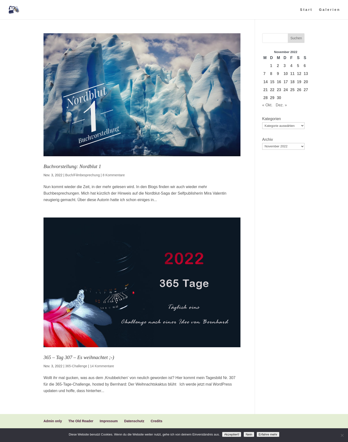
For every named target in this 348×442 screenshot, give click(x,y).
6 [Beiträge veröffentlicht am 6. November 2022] (305, 66)
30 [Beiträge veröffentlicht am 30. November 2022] (279, 98)
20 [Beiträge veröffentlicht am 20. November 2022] (306, 82)
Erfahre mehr (268, 434)
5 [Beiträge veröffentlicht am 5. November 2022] (298, 66)
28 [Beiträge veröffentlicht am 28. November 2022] (265, 98)
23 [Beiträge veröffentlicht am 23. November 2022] (279, 90)
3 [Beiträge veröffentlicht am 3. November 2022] (284, 66)
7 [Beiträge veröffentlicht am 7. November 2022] (264, 74)
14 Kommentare (102, 366)
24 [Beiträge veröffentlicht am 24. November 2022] (285, 90)
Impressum (109, 421)
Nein (249, 434)
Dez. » (281, 105)
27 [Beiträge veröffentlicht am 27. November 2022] (306, 90)
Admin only (53, 421)
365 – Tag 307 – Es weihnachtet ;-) (79, 357)
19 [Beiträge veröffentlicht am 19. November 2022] (299, 82)
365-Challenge (76, 366)
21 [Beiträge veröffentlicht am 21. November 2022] (265, 90)
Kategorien (271, 119)
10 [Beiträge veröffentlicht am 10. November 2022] (285, 74)
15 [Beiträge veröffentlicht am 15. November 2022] (272, 82)
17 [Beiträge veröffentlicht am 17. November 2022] (285, 82)
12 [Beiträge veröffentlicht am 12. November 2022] (299, 74)
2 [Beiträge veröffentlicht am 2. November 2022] (278, 66)
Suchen (296, 38)
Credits (156, 421)
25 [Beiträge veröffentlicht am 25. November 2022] (292, 90)
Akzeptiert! (231, 434)
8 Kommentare (113, 175)
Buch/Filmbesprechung (82, 175)
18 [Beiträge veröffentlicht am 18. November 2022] (292, 82)
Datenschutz (134, 421)
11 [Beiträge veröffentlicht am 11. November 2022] (292, 74)
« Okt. (267, 105)
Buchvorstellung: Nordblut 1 (72, 166)
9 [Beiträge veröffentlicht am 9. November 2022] (278, 74)
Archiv (267, 139)
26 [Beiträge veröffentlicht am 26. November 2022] (299, 90)
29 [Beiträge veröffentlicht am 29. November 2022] (272, 98)
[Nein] (342, 435)
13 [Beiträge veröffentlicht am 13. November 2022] (306, 74)
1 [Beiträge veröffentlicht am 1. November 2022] (271, 66)
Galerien (329, 10)
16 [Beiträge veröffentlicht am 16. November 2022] (279, 82)
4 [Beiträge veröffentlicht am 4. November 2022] (291, 66)
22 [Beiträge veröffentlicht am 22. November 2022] (272, 90)
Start (306, 10)
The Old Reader (80, 421)
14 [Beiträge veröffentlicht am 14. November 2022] (265, 82)
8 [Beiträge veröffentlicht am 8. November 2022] (271, 74)
